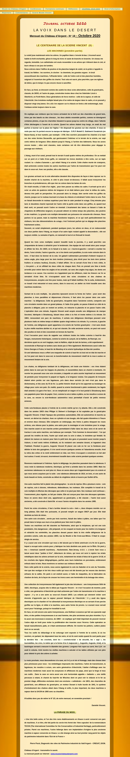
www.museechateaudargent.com (64, 754)
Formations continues (55, 9)
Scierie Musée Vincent (41, 13)
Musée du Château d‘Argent (14, 9)
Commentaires (22, 13)
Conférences (35, 9)
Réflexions (72, 9)
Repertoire (6, 13)
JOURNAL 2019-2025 (91, 9)
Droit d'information (112, 9)
